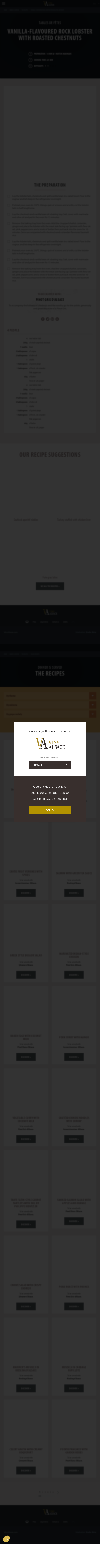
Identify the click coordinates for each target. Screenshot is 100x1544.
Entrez (49, 810)
